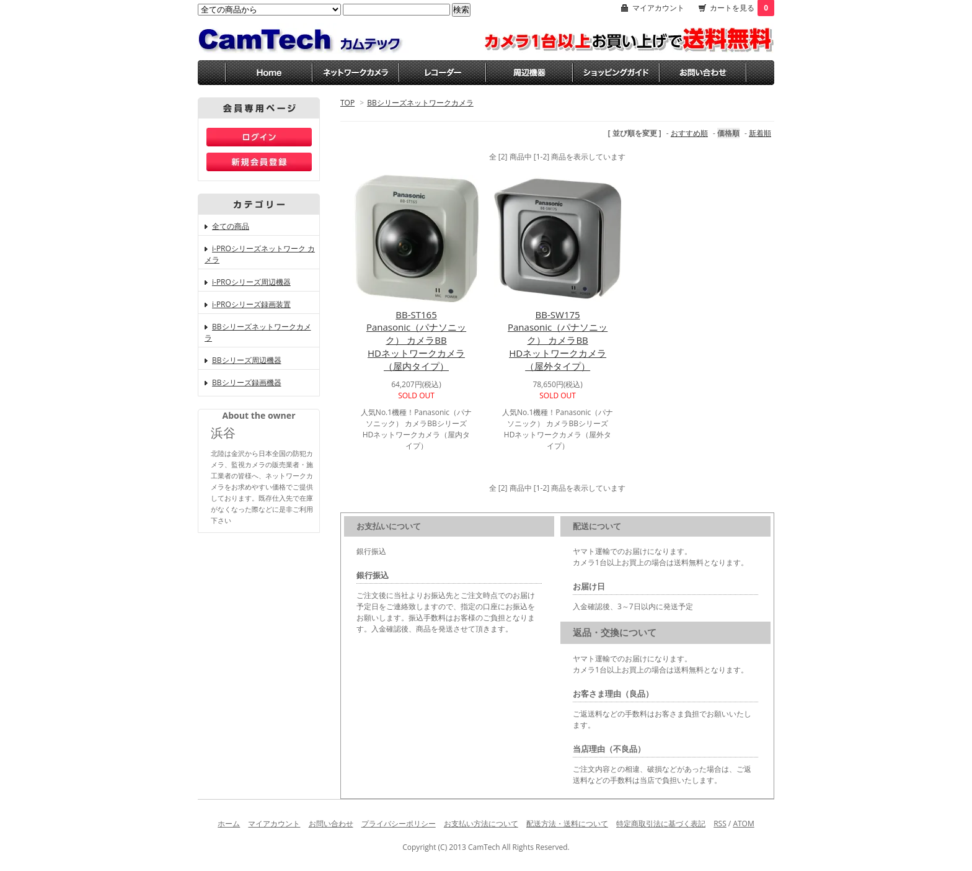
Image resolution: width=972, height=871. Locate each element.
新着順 (760, 133)
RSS (720, 823)
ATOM (743, 823)
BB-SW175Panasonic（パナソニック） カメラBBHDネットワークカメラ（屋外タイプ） (558, 340)
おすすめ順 (689, 133)
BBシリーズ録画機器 (246, 382)
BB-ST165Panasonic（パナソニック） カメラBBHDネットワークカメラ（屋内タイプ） (416, 340)
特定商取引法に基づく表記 (660, 823)
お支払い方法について (481, 823)
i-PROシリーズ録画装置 (251, 304)
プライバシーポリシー (398, 823)
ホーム (229, 823)
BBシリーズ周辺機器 (246, 360)
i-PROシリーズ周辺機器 (251, 282)
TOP (347, 102)
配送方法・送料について (567, 823)
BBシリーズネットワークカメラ (420, 102)
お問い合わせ (331, 823)
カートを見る (742, 7)
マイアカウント (658, 7)
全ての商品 (230, 226)
